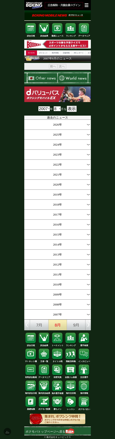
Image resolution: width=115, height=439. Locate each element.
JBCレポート (79, 53)
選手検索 (84, 344)
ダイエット (43, 53)
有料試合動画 (31, 376)
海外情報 (55, 53)
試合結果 (44, 35)
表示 (72, 108)
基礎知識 (31, 408)
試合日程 (31, 35)
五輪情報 (66, 53)
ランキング (71, 35)
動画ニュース (58, 35)
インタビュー (84, 360)
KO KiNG (31, 53)
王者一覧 (44, 360)
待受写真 (58, 376)
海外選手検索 (58, 392)
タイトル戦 (58, 360)
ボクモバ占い (84, 408)
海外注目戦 (71, 392)
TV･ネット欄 (31, 360)
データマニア (84, 35)
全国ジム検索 (71, 376)
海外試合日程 (31, 392)
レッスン (71, 408)
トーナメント (58, 344)
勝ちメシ (58, 408)
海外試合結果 (44, 392)
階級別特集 (71, 360)
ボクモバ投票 (44, 408)
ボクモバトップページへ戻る (50, 431)
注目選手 (84, 376)
